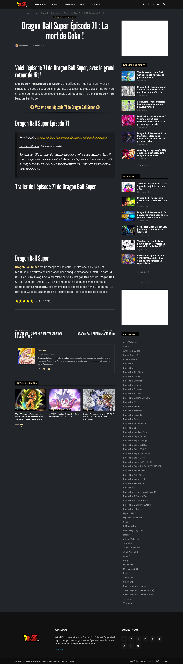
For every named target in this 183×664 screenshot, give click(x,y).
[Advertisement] (145, 38)
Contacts (59, 649)
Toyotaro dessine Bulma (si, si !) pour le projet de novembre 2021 (152, 186)
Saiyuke (24, 45)
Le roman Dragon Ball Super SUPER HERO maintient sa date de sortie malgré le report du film (151, 259)
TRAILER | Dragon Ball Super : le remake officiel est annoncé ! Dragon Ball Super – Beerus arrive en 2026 (30, 416)
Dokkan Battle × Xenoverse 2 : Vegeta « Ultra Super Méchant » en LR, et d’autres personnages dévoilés (152, 120)
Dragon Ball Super (27, 267)
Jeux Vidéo (41, 4)
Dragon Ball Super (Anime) (51, 13)
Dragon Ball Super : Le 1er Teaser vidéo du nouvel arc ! (38, 335)
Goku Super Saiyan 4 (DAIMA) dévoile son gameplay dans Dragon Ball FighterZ (151, 153)
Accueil (29, 13)
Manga (70, 4)
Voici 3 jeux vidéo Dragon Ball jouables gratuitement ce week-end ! (152, 229)
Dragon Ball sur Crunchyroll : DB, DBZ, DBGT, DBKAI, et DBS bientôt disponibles (98, 416)
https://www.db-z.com (46, 354)
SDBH (83, 4)
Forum (95, 4)
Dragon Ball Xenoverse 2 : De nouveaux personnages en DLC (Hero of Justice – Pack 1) (152, 215)
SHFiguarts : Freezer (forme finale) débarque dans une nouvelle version (151, 104)
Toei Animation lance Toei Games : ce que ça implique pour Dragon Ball (150, 75)
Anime (56, 4)
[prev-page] (17, 426)
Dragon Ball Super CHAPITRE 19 (96, 334)
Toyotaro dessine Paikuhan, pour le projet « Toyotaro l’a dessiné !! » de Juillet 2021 (151, 243)
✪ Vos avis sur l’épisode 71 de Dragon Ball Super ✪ (65, 107)
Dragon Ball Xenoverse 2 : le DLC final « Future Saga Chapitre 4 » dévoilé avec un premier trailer (151, 137)
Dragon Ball (88, 410)
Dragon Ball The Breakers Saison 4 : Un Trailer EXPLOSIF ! (152, 200)
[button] (164, 4)
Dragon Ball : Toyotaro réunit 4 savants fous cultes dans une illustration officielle (151, 89)
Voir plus (144, 165)
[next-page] (21, 426)
